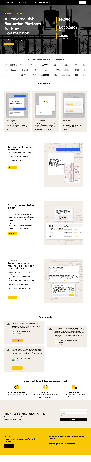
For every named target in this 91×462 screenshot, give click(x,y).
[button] (20, 2)
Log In (82, 2)
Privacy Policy (75, 416)
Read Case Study (17, 340)
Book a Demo (9, 44)
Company (34, 2)
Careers (40, 2)
